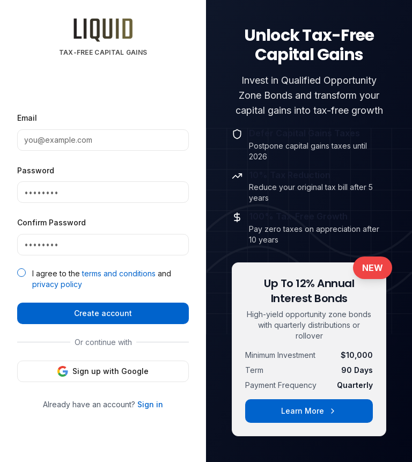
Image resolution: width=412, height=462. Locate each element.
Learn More (309, 410)
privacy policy (57, 284)
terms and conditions (119, 273)
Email (27, 117)
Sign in (150, 404)
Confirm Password (51, 222)
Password (35, 170)
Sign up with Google (103, 371)
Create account (103, 313)
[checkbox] (21, 272)
